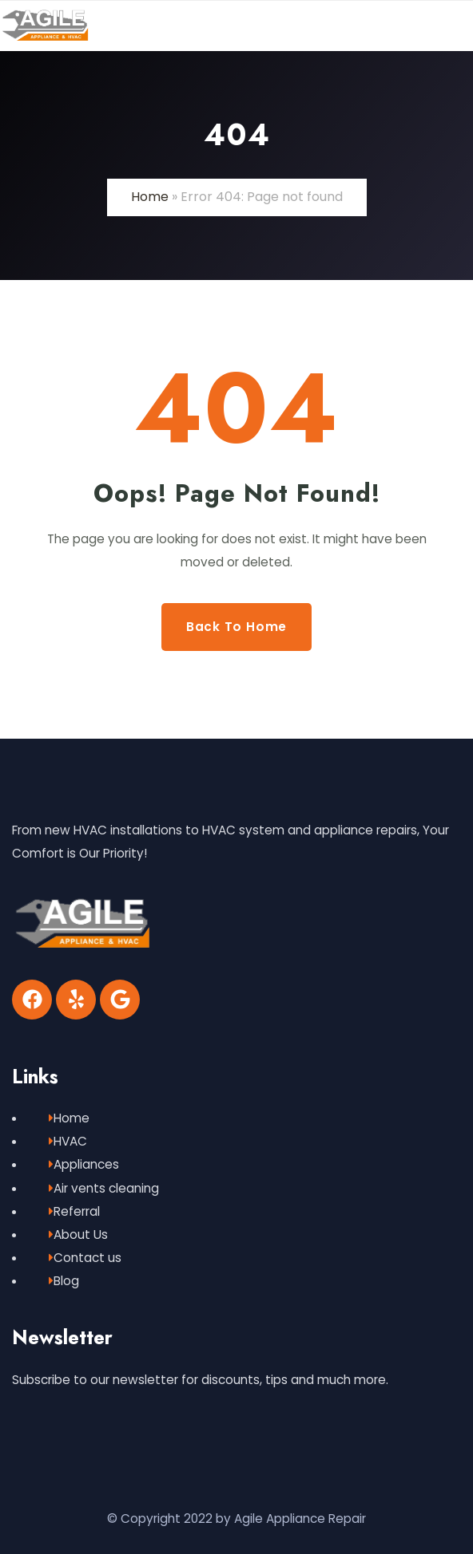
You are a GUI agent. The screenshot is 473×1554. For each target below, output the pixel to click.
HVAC (68, 1141)
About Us (78, 1234)
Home (150, 196)
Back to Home (236, 626)
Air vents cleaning (104, 1188)
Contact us (85, 1257)
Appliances (84, 1164)
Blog (64, 1280)
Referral (74, 1211)
